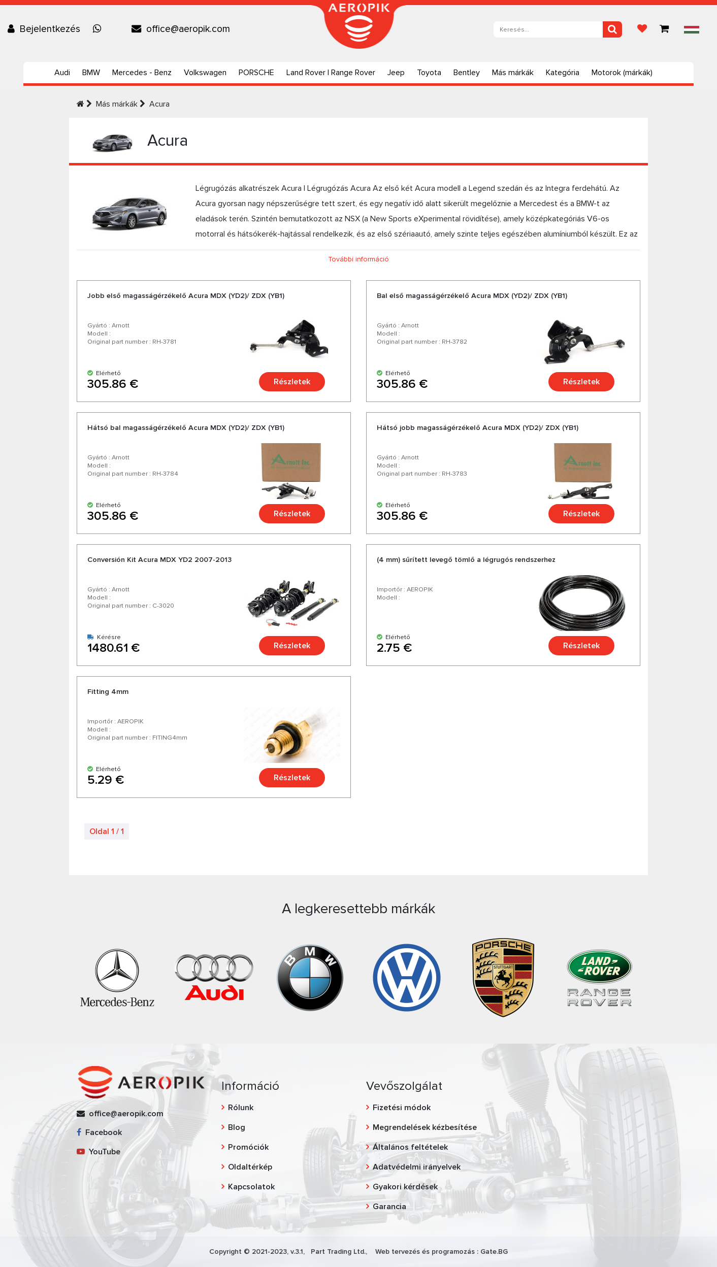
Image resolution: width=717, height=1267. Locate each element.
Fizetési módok (402, 1108)
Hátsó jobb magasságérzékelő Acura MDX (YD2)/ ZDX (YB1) (477, 427)
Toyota (429, 73)
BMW (91, 73)
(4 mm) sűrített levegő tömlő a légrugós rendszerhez (466, 559)
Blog (236, 1127)
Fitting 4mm (107, 691)
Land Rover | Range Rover (330, 73)
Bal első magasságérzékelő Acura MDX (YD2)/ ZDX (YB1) (472, 295)
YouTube (98, 1152)
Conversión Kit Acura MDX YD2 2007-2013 (159, 559)
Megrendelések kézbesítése (425, 1127)
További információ (358, 259)
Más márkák (513, 73)
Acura (159, 104)
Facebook (99, 1132)
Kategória (562, 73)
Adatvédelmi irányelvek (417, 1167)
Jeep (396, 73)
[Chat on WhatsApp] (99, 29)
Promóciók (248, 1147)
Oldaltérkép (250, 1167)
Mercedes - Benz (142, 73)
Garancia (389, 1207)
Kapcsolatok (251, 1187)
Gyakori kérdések (405, 1187)
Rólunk (240, 1108)
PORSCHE (256, 73)
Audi (62, 73)
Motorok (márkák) (622, 73)
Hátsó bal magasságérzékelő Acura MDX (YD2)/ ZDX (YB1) (185, 427)
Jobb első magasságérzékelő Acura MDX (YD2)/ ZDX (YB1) (185, 295)
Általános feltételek (410, 1147)
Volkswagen (205, 73)
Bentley (466, 73)
